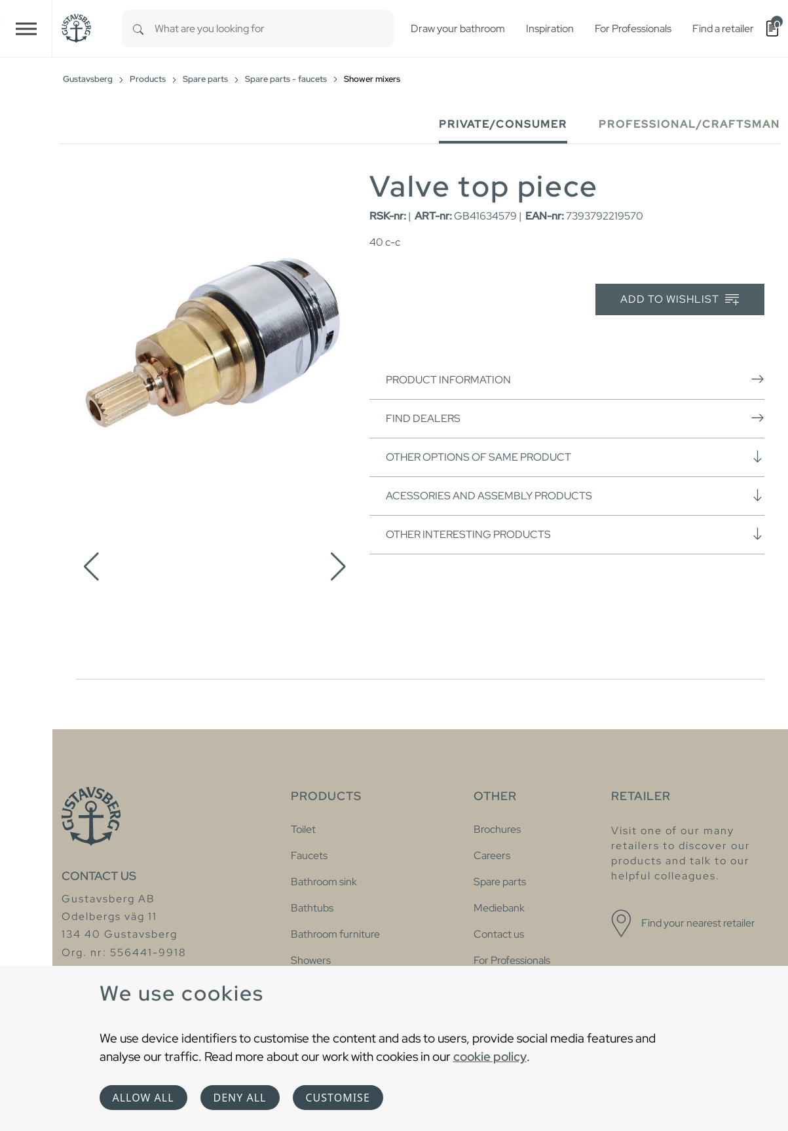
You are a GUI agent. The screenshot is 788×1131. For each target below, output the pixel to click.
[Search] (138, 28)
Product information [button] (575, 379)
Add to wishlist (679, 299)
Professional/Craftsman (689, 124)
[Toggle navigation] (26, 28)
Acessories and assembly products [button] (575, 495)
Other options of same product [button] (575, 457)
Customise (338, 1097)
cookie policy (490, 1056)
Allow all (143, 1097)
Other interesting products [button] (575, 534)
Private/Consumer (503, 124)
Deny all (240, 1097)
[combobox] (274, 28)
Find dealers (575, 418)
